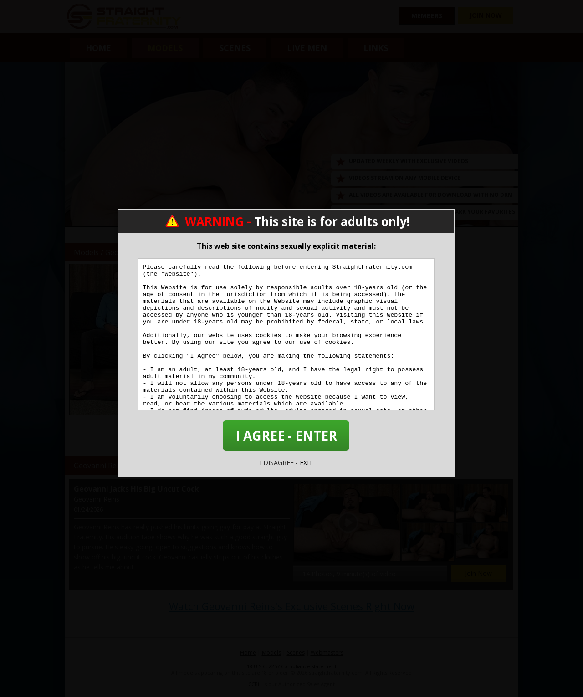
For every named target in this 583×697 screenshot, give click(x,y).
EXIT (306, 462)
